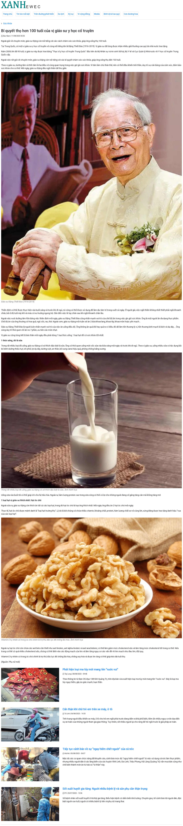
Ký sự (71, 14)
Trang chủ (7, 14)
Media (97, 14)
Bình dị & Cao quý (112, 14)
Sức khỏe (7, 23)
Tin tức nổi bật (23, 14)
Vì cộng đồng (84, 14)
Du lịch (61, 14)
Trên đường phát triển (44, 14)
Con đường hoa (131, 14)
